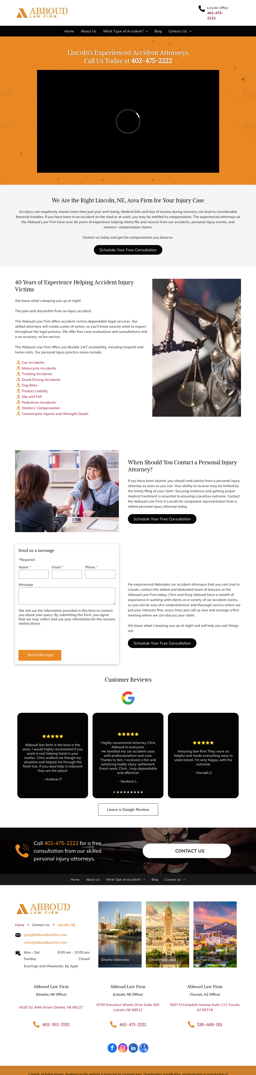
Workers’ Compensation (41, 408)
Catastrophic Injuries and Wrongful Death (55, 414)
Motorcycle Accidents (39, 368)
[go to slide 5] (128, 792)
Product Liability (35, 391)
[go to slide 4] (125, 792)
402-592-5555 (55, 1024)
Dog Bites (29, 385)
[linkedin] (133, 1048)
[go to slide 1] (114, 792)
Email (56, 567)
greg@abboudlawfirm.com (45, 935)
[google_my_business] (143, 1048)
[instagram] (122, 1048)
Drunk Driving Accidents (41, 379)
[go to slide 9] (142, 792)
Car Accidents (33, 362)
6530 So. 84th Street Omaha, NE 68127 (51, 1007)
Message (26, 584)
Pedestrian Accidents (39, 402)
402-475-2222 (61, 843)
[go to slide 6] (131, 792)
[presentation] (51, 637)
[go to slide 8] (138, 792)
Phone (90, 567)
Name (23, 567)
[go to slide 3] (121, 792)
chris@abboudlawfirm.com (45, 942)
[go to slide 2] (118, 792)
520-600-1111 (209, 1024)
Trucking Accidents (37, 374)
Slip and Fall (32, 396)
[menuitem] (69, 31)
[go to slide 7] (135, 792)
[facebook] (112, 1048)
